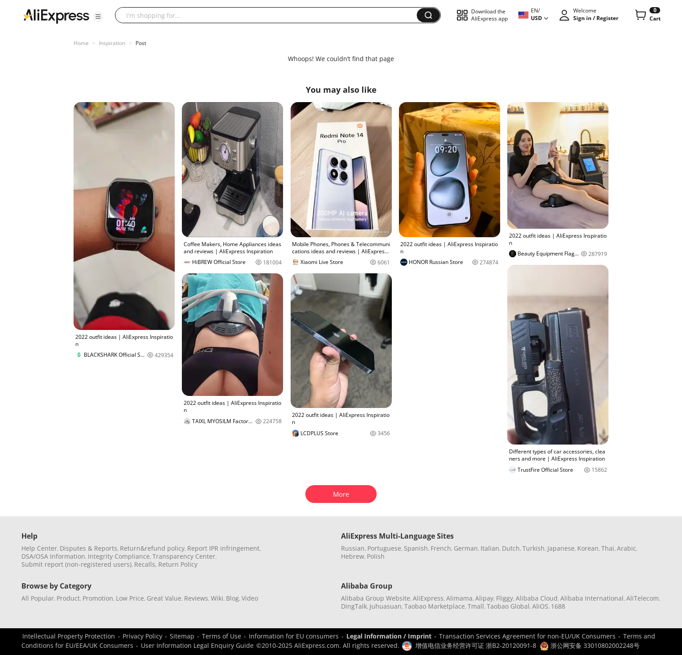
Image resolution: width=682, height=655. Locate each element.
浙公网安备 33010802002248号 (590, 645)
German (466, 548)
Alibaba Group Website (375, 598)
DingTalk (354, 606)
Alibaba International (592, 598)
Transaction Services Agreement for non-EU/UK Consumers (527, 636)
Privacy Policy (142, 636)
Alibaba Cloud (537, 598)
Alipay (484, 598)
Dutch (511, 548)
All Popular (37, 598)
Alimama (459, 598)
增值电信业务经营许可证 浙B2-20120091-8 (475, 645)
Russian (353, 548)
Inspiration (112, 43)
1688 (558, 606)
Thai (607, 548)
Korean (588, 548)
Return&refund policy (152, 548)
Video (250, 598)
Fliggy (504, 598)
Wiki (217, 598)
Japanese (561, 548)
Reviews (196, 598)
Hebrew (352, 556)
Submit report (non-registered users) (76, 564)
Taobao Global (508, 606)
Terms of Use (221, 636)
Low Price (130, 598)
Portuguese (384, 548)
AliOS (540, 606)
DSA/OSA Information (53, 556)
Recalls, (145, 564)
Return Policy (177, 564)
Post (141, 43)
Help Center (39, 548)
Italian (490, 548)
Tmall (476, 606)
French (441, 548)
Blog (232, 598)
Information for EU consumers (294, 636)
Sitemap (182, 636)
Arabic (626, 548)
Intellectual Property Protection (68, 636)
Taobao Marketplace (434, 606)
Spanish (416, 548)
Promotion (97, 598)
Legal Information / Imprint (388, 636)
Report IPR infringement (223, 548)
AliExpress (428, 598)
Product (68, 598)
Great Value (164, 598)
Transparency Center (183, 556)
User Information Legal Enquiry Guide (197, 645)
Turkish (533, 548)
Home (81, 43)
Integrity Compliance (119, 556)
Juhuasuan (386, 606)
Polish (376, 556)
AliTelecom (642, 598)
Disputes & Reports (88, 548)
